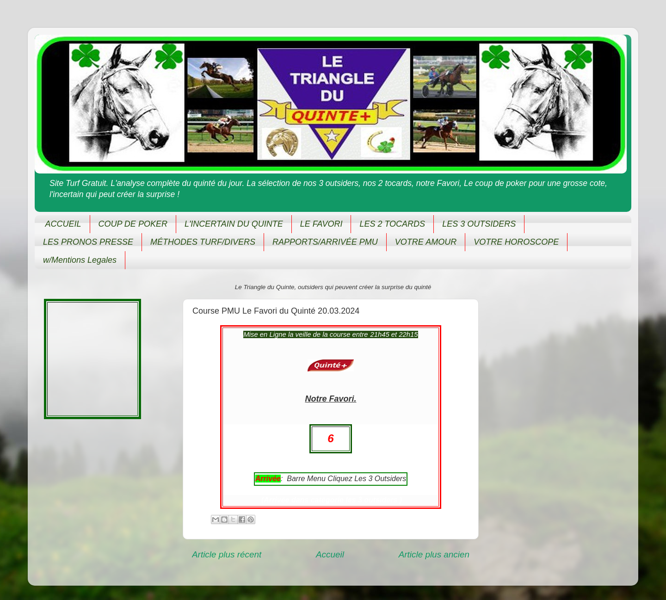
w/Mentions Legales (80, 260)
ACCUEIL (63, 224)
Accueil (330, 554)
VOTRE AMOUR (425, 242)
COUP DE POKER (133, 224)
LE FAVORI (321, 224)
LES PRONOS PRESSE (88, 242)
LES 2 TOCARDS (392, 224)
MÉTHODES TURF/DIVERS (202, 242)
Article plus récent (226, 554)
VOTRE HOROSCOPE (516, 242)
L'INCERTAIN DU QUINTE (234, 224)
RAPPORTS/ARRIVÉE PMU (325, 242)
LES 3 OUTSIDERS (479, 224)
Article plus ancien (434, 554)
